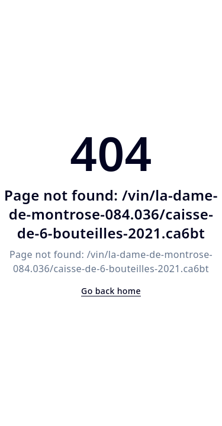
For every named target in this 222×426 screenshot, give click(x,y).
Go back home (111, 290)
